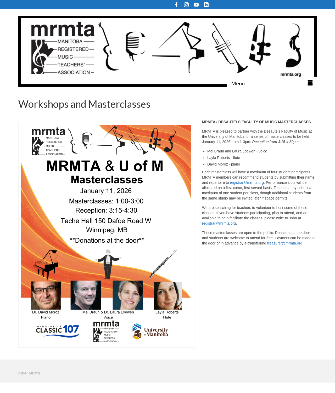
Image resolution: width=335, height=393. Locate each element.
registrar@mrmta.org (247, 182)
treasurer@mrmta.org (284, 243)
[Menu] (272, 83)
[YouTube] (196, 4)
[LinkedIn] (206, 4)
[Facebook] (176, 4)
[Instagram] (186, 4)
